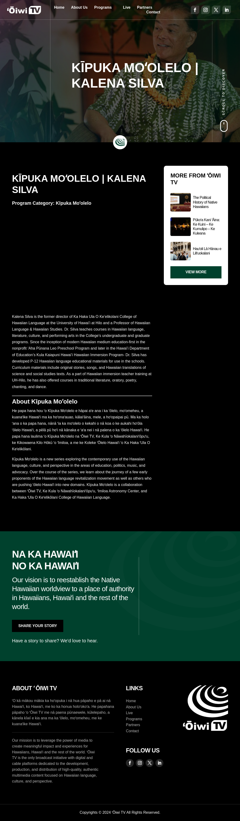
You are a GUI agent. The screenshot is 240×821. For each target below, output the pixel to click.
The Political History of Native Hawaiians (205, 202)
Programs (103, 7)
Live (127, 7)
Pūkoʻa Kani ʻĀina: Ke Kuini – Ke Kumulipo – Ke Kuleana (206, 226)
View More (196, 272)
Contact (153, 12)
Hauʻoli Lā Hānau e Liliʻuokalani (207, 251)
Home (59, 7)
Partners (144, 7)
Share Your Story (37, 626)
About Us (79, 7)
